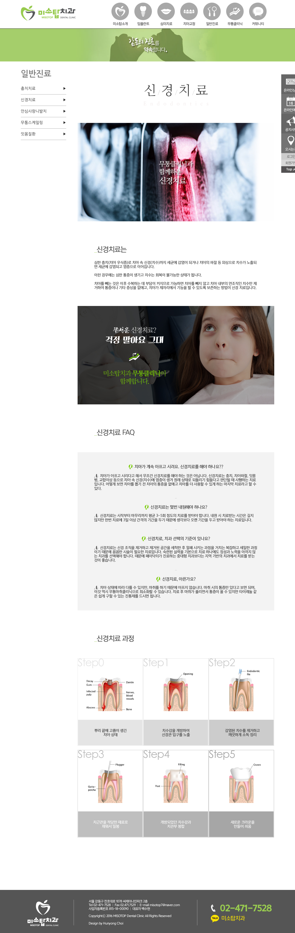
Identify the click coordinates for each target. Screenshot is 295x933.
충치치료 (28, 89)
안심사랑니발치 (34, 111)
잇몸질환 (28, 134)
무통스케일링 (32, 123)
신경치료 (28, 100)
